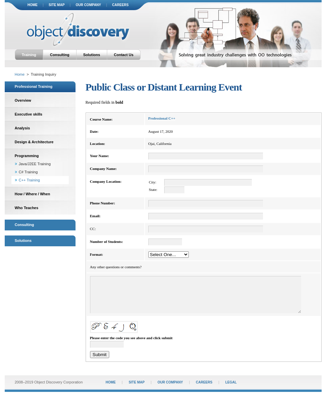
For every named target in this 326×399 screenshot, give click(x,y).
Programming (27, 156)
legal (231, 389)
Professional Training (34, 86)
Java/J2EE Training (35, 164)
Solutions (91, 55)
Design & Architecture (34, 142)
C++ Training (29, 180)
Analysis (22, 128)
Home (20, 74)
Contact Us (124, 55)
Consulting (59, 55)
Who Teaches (26, 208)
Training (29, 55)
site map (56, 5)
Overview (23, 100)
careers (120, 5)
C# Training (28, 172)
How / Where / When (32, 194)
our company (88, 5)
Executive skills (28, 114)
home (33, 5)
